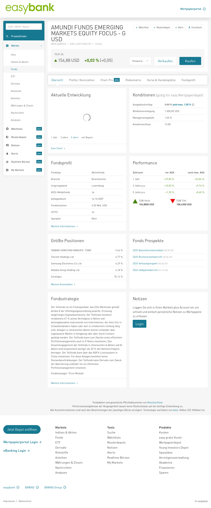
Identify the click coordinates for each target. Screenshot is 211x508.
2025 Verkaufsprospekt (145, 263)
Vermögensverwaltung (174, 457)
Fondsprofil (188, 80)
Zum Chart (58, 148)
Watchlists (114, 437)
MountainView (154, 402)
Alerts (111, 452)
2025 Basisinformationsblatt (148, 250)
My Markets (115, 462)
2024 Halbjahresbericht (145, 270)
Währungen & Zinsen (22, 105)
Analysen (16, 120)
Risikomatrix (133, 80)
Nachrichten (17, 112)
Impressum (9, 500)
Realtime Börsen (118, 457)
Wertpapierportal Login (22, 442)
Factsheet (195, 27)
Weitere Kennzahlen (63, 284)
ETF (13, 76)
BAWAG (32, 487)
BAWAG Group (55, 487)
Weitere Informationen (64, 226)
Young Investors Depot (173, 447)
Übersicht (57, 80)
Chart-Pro (110, 80)
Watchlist (142, 27)
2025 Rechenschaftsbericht (147, 256)
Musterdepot (161, 27)
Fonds (14, 69)
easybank (11, 487)
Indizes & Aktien (19, 62)
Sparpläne (166, 452)
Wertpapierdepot (170, 442)
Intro (13, 54)
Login (140, 324)
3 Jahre (64, 137)
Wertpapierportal (193, 9)
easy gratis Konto (170, 437)
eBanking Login (16, 450)
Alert (179, 27)
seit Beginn (87, 137)
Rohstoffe (16, 91)
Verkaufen (165, 61)
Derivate (15, 83)
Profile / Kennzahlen (82, 80)
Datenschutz (25, 500)
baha (175, 410)
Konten (164, 432)
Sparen (163, 472)
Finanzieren (166, 467)
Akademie (165, 462)
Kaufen (190, 61)
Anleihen (15, 98)
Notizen (112, 447)
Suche (111, 432)
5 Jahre (74, 137)
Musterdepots (116, 442)
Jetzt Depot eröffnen (22, 429)
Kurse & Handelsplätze (161, 80)
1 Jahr (54, 137)
